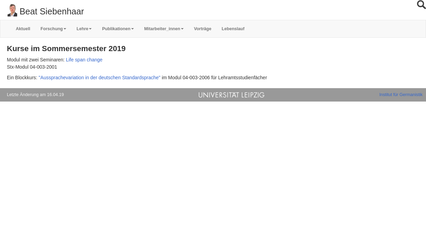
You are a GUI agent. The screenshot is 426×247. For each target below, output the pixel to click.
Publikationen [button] (118, 28)
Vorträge (202, 28)
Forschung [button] (53, 28)
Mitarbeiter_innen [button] (164, 28)
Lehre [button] (84, 28)
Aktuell (23, 28)
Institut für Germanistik (401, 94)
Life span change (84, 59)
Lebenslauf (233, 28)
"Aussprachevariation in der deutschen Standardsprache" (100, 77)
